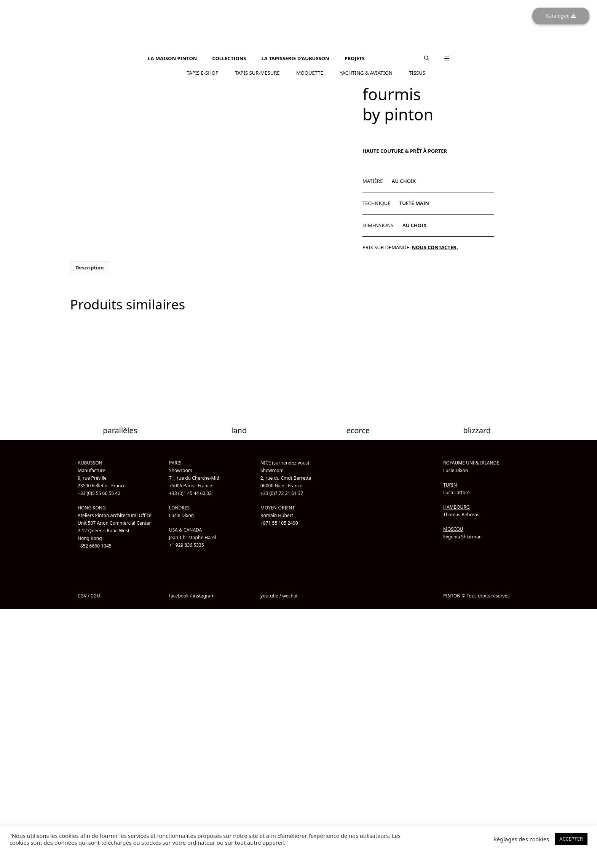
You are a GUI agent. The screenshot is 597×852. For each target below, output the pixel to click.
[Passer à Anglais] (298, 48)
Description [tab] (89, 434)
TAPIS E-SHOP (203, 72)
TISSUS (417, 72)
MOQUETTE (309, 72)
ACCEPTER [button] (571, 838)
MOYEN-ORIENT (277, 674)
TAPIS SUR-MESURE (257, 72)
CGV (82, 762)
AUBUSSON (90, 629)
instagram (203, 762)
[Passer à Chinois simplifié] (298, 52)
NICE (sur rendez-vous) (284, 629)
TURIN (450, 651)
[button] (427, 58)
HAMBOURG (456, 673)
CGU (95, 762)
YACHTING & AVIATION (366, 72)
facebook (179, 762)
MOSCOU (453, 695)
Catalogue (561, 15)
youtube (269, 762)
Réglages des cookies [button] (521, 839)
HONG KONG (92, 674)
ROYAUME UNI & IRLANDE (471, 629)
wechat (289, 762)
